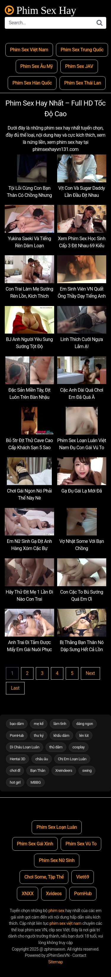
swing (87, 770)
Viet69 (82, 877)
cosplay (79, 747)
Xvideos (54, 893)
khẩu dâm (61, 735)
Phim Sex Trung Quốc (82, 49)
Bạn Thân (37, 770)
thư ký (38, 735)
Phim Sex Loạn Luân (56, 827)
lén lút (84, 735)
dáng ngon (84, 723)
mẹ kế (38, 723)
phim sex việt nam (65, 923)
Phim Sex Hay (40, 10)
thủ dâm (55, 747)
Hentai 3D (17, 759)
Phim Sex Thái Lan (82, 83)
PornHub (17, 735)
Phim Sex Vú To (80, 844)
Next (90, 673)
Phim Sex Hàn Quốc (32, 83)
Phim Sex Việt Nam (29, 49)
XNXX (27, 893)
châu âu (41, 759)
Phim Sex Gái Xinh (35, 844)
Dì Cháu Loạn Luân (24, 747)
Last (15, 688)
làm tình (60, 723)
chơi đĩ (15, 770)
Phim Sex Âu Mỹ (36, 66)
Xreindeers (63, 770)
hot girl (15, 782)
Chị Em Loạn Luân (72, 759)
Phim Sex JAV (79, 66)
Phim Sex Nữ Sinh (56, 860)
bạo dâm (17, 723)
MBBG (35, 782)
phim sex (57, 910)
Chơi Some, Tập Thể (44, 877)
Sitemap (55, 962)
